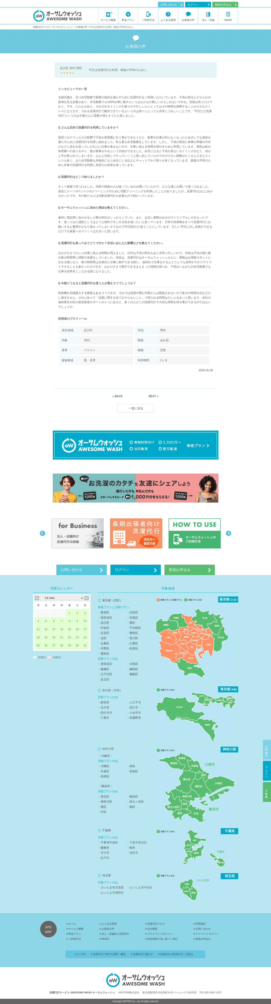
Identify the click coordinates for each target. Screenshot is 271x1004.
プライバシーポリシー (160, 933)
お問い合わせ (169, 4)
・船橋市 (103, 847)
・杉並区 (132, 648)
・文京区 (103, 632)
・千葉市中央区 (108, 842)
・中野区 (103, 648)
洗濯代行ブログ (156, 923)
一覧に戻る (136, 408)
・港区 (131, 622)
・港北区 (103, 796)
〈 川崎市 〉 (106, 755)
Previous (42, 533)
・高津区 (103, 776)
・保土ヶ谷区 (135, 801)
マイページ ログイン (207, 933)
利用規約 (201, 923)
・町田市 (103, 702)
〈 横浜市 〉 (106, 786)
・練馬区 (132, 669)
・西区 (102, 806)
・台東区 (103, 643)
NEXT (152, 396)
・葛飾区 (132, 674)
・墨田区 (103, 653)
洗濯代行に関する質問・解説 (109, 954)
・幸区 (131, 766)
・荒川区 (132, 638)
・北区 (102, 638)
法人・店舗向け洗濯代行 (115, 933)
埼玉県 (106, 875)
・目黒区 (132, 617)
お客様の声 (108, 928)
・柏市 (131, 847)
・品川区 (103, 622)
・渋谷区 (132, 612)
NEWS (105, 938)
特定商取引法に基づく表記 (162, 938)
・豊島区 (132, 632)
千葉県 (106, 830)
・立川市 (103, 707)
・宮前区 (132, 771)
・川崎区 (103, 766)
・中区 (102, 811)
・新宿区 (103, 612)
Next (228, 533)
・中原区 (103, 771)
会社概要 (152, 928)
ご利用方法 (74, 938)
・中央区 (103, 627)
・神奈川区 (105, 801)
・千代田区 (134, 627)
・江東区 (132, 643)
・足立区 (103, 679)
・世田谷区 (105, 617)
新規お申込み (203, 938)
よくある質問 (109, 923)
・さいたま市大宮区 (111, 887)
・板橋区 (103, 669)
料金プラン (74, 933)
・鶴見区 (132, 796)
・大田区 (132, 663)
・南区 (131, 806)
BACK (119, 396)
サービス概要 (76, 928)
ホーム (72, 923)
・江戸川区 (105, 674)
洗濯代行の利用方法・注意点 (176, 954)
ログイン (193, 4)
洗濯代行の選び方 (143, 954)
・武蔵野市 (134, 717)
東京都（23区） (112, 600)
